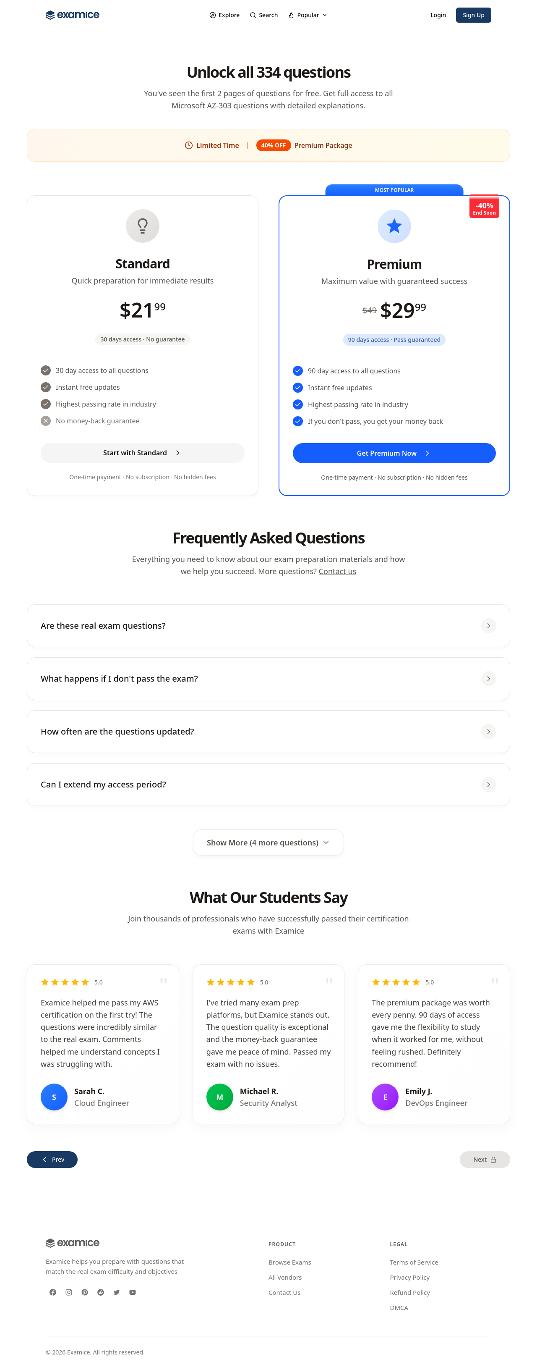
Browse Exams (289, 1262)
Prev (52, 1159)
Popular (307, 15)
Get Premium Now (394, 453)
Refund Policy (410, 1292)
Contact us (338, 571)
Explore (224, 15)
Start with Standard (142, 452)
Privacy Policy (410, 1277)
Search (264, 15)
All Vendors (285, 1277)
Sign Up (474, 15)
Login (438, 15)
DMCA (399, 1307)
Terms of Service (414, 1262)
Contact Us (284, 1292)
